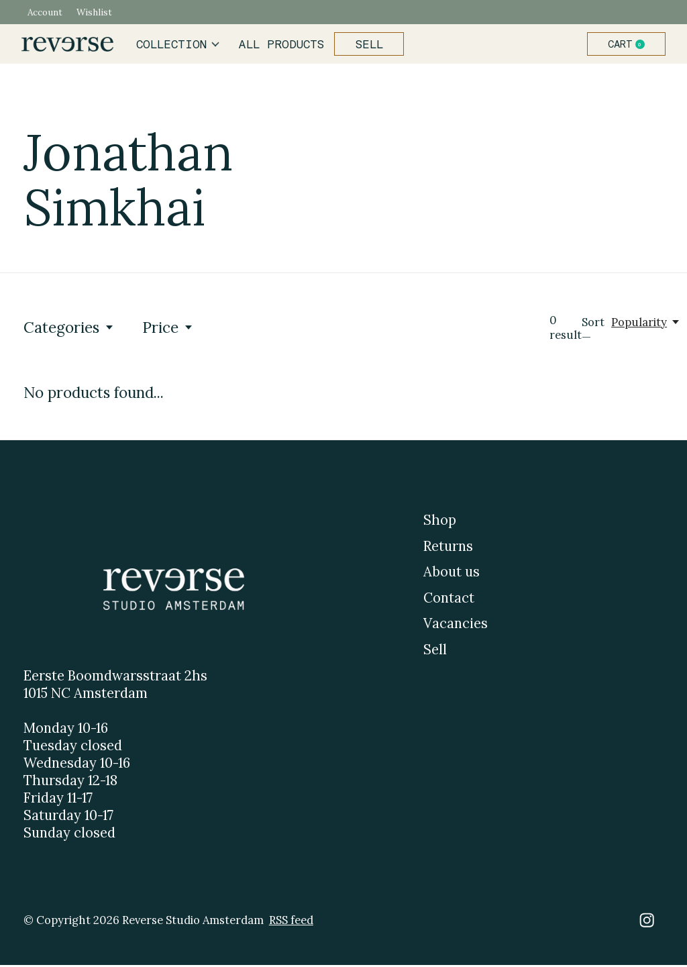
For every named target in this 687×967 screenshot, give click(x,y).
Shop (439, 522)
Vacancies (455, 625)
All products (282, 45)
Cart (626, 45)
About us (451, 573)
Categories (69, 329)
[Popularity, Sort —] (646, 324)
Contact (448, 599)
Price (168, 329)
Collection (180, 45)
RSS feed (291, 922)
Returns (448, 547)
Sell (367, 45)
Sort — (593, 331)
